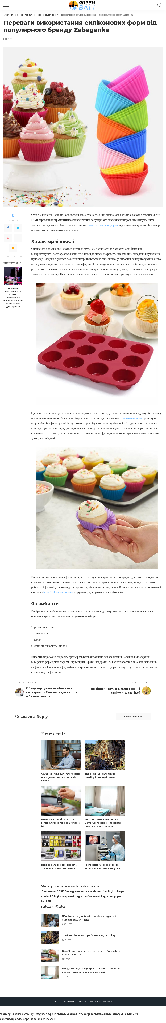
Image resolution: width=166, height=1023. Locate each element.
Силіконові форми (132, 418)
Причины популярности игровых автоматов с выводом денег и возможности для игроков (13, 297)
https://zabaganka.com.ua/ (58, 592)
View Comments (130, 717)
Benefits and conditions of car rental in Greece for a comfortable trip (60, 824)
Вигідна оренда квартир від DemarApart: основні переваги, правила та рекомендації (104, 824)
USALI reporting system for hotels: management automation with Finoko (58, 779)
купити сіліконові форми (104, 225)
